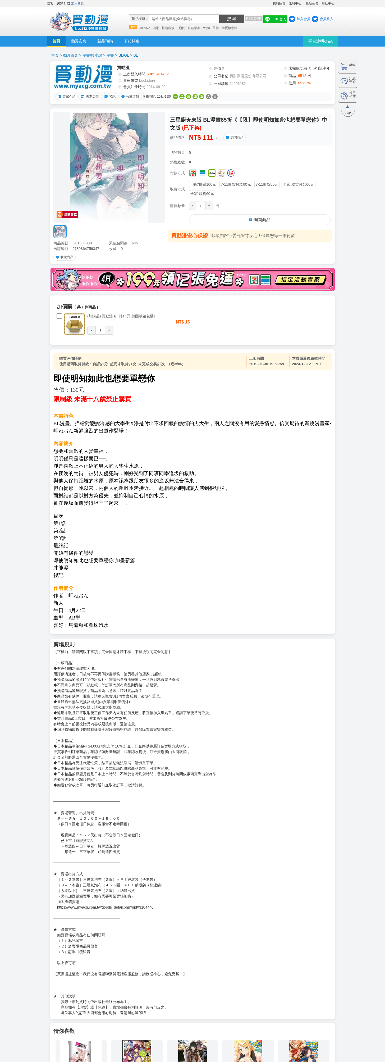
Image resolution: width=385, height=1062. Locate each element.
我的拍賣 (279, 3)
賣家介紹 (65, 96)
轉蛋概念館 (229, 28)
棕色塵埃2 (169, 28)
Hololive (144, 28)
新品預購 (105, 41)
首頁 (56, 41)
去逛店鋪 (89, 96)
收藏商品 (63, 257)
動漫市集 (79, 41)
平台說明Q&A (320, 41)
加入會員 (77, 3)
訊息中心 (295, 3)
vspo (206, 28)
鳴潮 (156, 28)
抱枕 (182, 28)
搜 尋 (231, 18)
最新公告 (312, 3)
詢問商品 (233, 137)
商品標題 (138, 19)
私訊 (109, 96)
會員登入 (326, 19)
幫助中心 (328, 3)
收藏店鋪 (129, 96)
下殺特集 (132, 41)
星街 (216, 28)
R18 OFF (253, 18)
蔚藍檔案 (194, 28)
